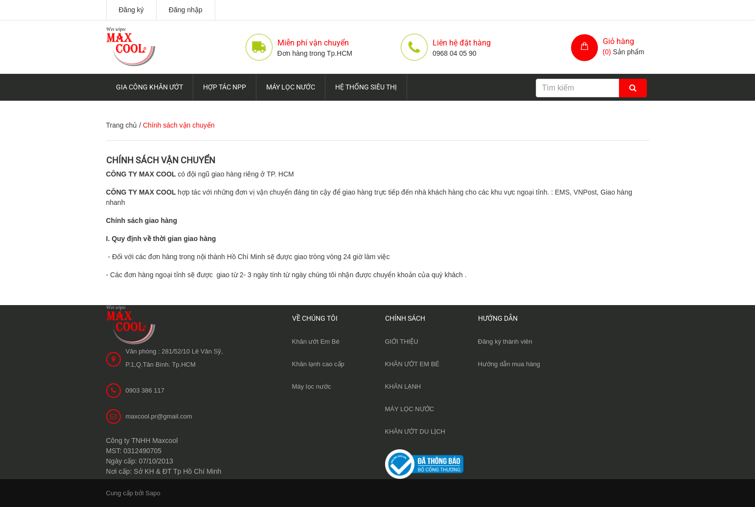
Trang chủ (121, 125)
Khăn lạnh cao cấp (318, 364)
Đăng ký (131, 10)
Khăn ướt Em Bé (316, 341)
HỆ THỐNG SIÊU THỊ (366, 87)
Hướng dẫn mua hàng (509, 364)
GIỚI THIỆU (401, 341)
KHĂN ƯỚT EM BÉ (412, 364)
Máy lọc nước (311, 386)
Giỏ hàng (618, 41)
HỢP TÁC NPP (224, 87)
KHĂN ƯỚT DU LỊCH (415, 431)
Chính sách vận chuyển (160, 160)
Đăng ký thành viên (505, 341)
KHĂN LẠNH (403, 386)
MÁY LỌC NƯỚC (290, 87)
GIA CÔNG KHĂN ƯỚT (149, 87)
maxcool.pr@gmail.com (159, 416)
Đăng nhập (186, 10)
